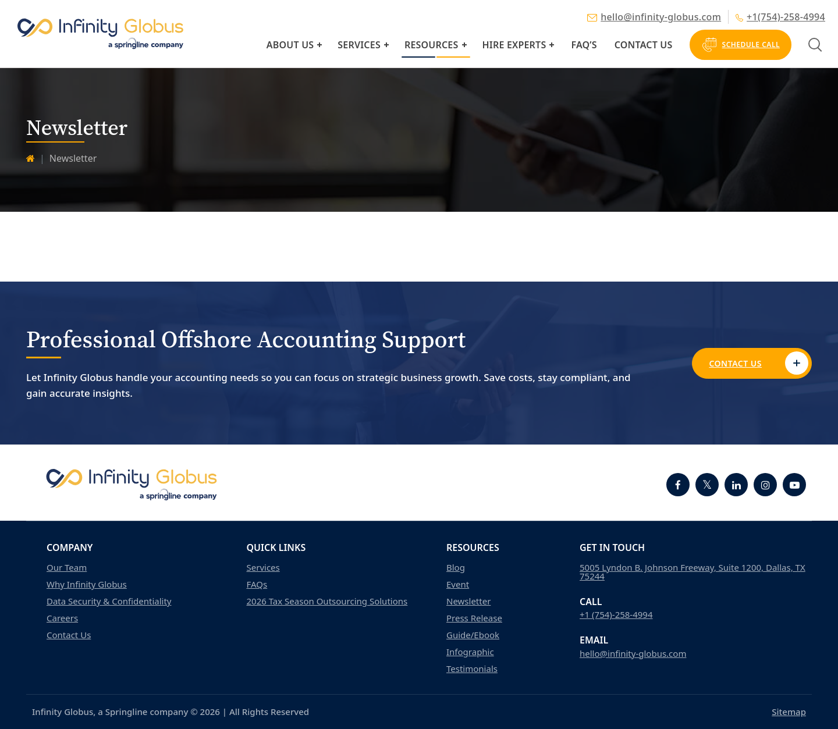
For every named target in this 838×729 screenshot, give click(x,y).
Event (457, 584)
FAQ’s (583, 44)
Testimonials (472, 668)
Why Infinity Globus (87, 584)
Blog (455, 567)
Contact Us (644, 44)
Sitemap (789, 711)
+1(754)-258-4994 (780, 16)
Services (359, 44)
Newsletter (468, 601)
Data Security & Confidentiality (109, 601)
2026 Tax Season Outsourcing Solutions (327, 601)
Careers (62, 618)
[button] (319, 45)
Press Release (474, 618)
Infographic (470, 652)
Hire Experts (514, 44)
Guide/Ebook (472, 635)
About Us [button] (290, 44)
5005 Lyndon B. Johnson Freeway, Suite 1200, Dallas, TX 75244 (692, 572)
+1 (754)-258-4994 (616, 614)
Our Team (67, 567)
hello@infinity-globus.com (654, 16)
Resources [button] (431, 44)
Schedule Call (740, 45)
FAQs (257, 584)
